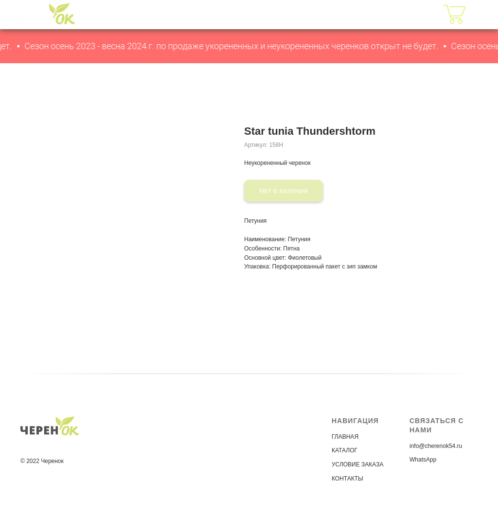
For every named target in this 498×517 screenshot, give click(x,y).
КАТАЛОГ (266, 14)
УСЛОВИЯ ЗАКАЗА (334, 14)
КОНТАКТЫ (406, 14)
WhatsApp (422, 459)
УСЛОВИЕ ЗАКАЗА (357, 464)
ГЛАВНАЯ (221, 14)
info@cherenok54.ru (435, 446)
